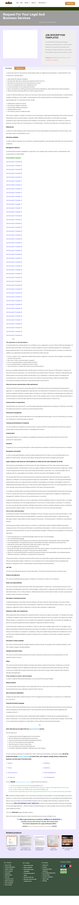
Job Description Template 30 (14, 254)
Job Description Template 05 (14, 335)
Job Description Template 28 (14, 246)
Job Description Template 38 (14, 285)
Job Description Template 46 (14, 316)
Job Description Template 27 (14, 242)
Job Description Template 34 (14, 269)
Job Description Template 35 (14, 273)
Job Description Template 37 (14, 281)
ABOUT (21, 2)
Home (4, 22)
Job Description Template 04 (14, 331)
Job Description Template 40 (14, 293)
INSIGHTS (33, 2)
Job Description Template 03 (14, 327)
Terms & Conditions (47, 877)
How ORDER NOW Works (48, 873)
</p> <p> (39, 8)
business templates (23, 756)
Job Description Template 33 (14, 266)
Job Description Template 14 (14, 192)
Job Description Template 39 (14, 289)
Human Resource (18, 22)
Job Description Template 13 (14, 188)
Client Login (45, 879)
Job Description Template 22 (14, 223)
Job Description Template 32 (14, 262)
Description (8, 68)
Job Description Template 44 (14, 308)
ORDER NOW (70, 3)
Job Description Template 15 (14, 196)
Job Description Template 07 (14, 165)
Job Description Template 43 (14, 304)
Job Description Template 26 (14, 239)
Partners (44, 867)
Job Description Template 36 (14, 277)
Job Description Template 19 (14, 212)
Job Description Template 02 (14, 323)
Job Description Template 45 (14, 312)
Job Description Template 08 (14, 169)
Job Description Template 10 (14, 177)
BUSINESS (10, 22)
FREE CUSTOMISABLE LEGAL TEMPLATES (26, 803)
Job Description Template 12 (14, 185)
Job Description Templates (31, 22)
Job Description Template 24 (14, 231)
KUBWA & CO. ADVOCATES (52, 819)
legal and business (34, 729)
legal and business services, (23, 782)
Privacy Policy (46, 875)
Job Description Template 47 (14, 320)
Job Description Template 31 (14, 258)
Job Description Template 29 (14, 250)
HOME (17, 2)
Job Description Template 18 (14, 208)
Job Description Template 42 (14, 300)
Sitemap (44, 881)
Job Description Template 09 (14, 173)
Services (26, 2)
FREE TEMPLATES (42, 2)
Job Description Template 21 (14, 219)
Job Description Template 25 (14, 235)
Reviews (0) (20, 68)
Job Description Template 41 (14, 296)
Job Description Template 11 (14, 181)
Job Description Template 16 (14, 200)
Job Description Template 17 (14, 204)
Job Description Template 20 (14, 215)
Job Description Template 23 (14, 227)
